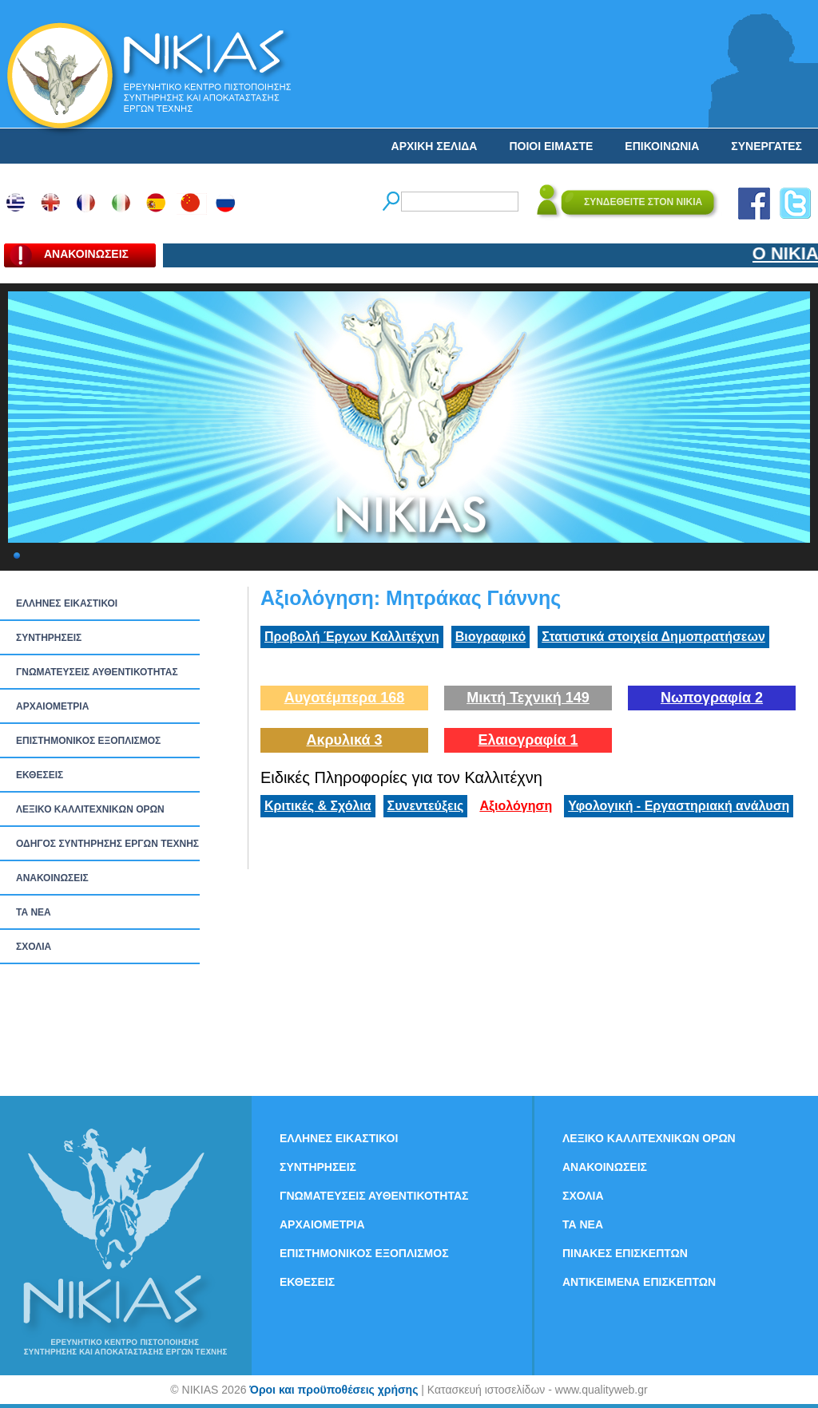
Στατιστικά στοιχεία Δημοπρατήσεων (653, 636)
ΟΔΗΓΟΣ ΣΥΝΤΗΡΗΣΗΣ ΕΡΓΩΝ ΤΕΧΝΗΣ (107, 843)
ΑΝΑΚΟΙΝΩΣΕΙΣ (52, 878)
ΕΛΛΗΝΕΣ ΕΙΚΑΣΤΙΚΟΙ (66, 603)
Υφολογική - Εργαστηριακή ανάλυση (678, 806)
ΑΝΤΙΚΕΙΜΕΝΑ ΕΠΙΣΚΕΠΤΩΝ (639, 1282)
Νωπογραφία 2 (712, 698)
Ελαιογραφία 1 (528, 740)
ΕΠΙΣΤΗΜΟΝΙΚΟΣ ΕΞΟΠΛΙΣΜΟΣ (88, 740)
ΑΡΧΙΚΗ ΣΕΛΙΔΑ (434, 146)
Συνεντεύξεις (425, 806)
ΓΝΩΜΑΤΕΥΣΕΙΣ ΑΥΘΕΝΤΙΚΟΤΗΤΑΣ (97, 672)
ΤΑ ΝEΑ (33, 912)
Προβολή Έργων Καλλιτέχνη (351, 636)
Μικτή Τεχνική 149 (528, 698)
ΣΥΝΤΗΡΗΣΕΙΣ (48, 637)
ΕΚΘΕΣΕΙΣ (39, 775)
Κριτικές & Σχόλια (317, 806)
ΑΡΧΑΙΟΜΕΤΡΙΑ (52, 706)
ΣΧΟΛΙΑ (33, 946)
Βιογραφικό (490, 636)
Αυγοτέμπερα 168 (344, 698)
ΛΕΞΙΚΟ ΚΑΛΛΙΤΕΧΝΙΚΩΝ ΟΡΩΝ (90, 809)
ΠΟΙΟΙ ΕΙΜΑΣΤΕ (551, 146)
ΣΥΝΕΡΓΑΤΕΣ (766, 146)
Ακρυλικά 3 (344, 740)
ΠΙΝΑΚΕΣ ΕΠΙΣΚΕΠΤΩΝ (625, 1253)
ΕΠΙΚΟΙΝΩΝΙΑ (662, 146)
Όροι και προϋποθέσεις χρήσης (333, 1389)
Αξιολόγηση (515, 806)
